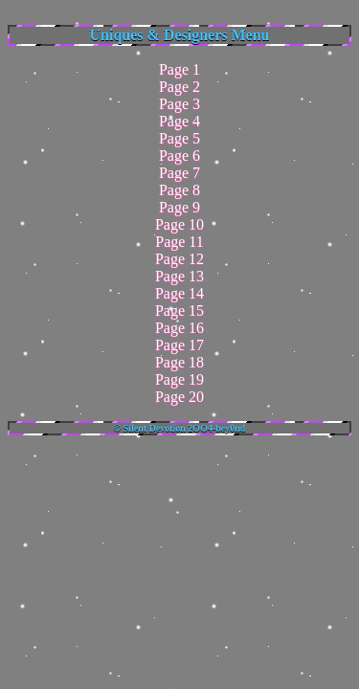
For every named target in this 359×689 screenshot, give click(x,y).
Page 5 (179, 138)
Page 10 (179, 224)
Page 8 (179, 190)
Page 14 (179, 293)
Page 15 (179, 310)
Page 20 (179, 397)
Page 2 (179, 86)
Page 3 (179, 104)
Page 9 (179, 207)
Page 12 (179, 259)
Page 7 (179, 173)
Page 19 (179, 379)
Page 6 (179, 155)
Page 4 (179, 121)
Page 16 (179, 328)
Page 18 (179, 362)
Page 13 (179, 276)
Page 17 (179, 345)
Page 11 (179, 241)
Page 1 (179, 69)
